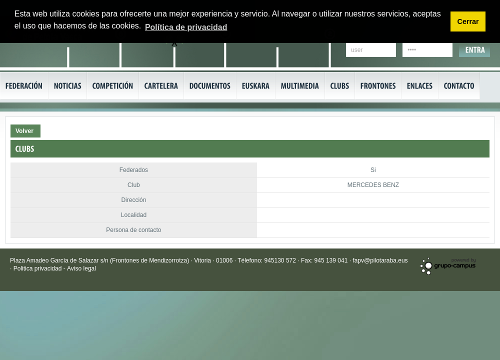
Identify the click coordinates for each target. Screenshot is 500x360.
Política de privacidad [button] (186, 27)
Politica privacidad (39, 268)
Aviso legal (81, 268)
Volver (25, 131)
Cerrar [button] (467, 22)
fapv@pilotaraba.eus (380, 260)
